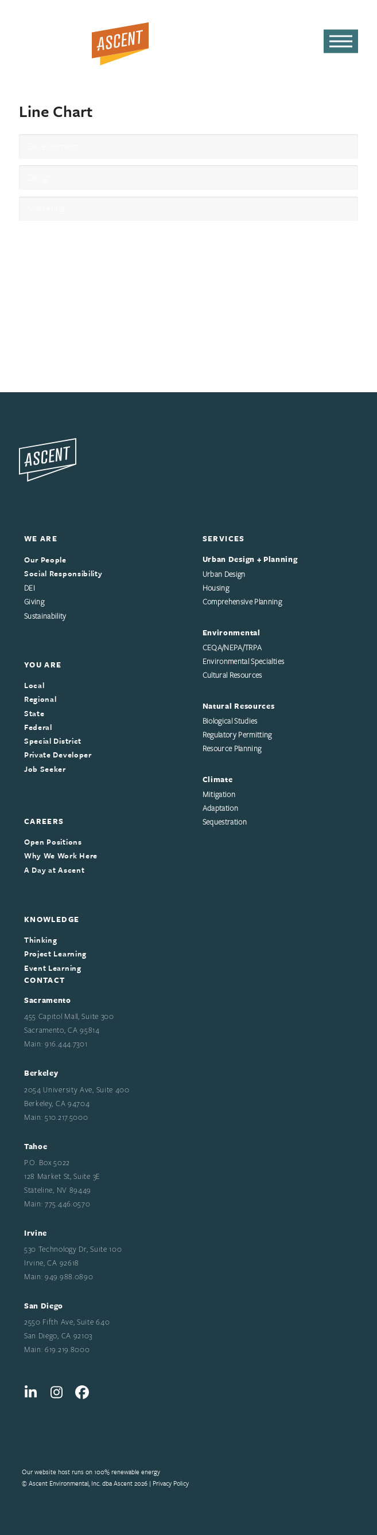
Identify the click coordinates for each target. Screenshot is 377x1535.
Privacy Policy (171, 1483)
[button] (340, 42)
